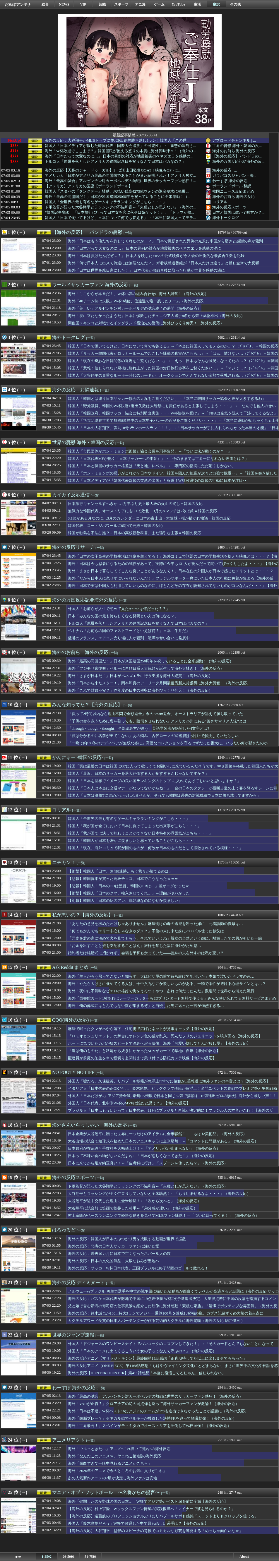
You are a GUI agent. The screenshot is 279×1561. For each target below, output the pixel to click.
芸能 (102, 4)
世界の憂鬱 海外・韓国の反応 (83, 442)
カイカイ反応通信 (71, 494)
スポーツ (121, 4)
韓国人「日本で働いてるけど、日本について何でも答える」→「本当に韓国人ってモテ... (120, 217)
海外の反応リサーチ (73, 547)
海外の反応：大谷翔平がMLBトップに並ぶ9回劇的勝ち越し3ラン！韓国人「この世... (117, 140)
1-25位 (47, 1557)
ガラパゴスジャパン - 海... (234, 175)
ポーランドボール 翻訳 (231, 186)
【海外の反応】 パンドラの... (237, 156)
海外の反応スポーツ (229, 207)
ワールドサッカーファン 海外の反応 (90, 284)
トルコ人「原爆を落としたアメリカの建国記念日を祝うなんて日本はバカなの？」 (115, 161)
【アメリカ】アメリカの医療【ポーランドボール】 (88, 186)
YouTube (178, 4)
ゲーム (159, 4)
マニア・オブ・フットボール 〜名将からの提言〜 (106, 1492)
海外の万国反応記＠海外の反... (238, 161)
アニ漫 (140, 4)
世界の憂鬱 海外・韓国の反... (237, 145)
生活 (197, 4)
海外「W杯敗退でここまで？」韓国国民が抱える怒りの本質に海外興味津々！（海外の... (120, 151)
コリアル (219, 202)
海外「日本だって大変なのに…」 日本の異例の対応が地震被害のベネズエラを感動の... (119, 156)
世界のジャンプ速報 (73, 1334)
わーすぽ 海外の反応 (229, 181)
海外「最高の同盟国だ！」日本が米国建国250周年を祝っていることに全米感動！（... (118, 196)
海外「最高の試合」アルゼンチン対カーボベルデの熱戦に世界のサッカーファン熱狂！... (120, 180)
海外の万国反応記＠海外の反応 (85, 599)
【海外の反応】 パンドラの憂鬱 (87, 232)
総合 (45, 4)
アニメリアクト (68, 1439)
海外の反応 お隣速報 (75, 389)
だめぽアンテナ (18, 4)
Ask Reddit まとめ (70, 967)
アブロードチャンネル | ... (234, 140)
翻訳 (216, 4)
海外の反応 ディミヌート (78, 1282)
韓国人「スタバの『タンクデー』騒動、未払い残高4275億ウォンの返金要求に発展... (117, 191)
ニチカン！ (64, 862)
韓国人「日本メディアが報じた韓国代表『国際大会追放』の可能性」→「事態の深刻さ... (120, 145)
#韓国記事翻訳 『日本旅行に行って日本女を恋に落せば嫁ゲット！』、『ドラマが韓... (119, 212)
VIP (83, 4)
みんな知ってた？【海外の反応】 (87, 704)
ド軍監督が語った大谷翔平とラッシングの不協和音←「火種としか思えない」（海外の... (120, 207)
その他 (235, 4)
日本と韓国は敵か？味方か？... (238, 212)
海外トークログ (225, 217)
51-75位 (90, 1557)
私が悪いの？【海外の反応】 (82, 914)
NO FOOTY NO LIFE (73, 1072)
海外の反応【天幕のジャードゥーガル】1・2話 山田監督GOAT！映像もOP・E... (113, 170)
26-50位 (68, 1557)
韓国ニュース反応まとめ (233, 191)
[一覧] (128, 232)
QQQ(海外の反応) (70, 1019)
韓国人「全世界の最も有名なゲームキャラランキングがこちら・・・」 (106, 202)
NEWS (64, 4)
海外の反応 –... (224, 170)
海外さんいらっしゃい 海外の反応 (89, 1125)
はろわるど (64, 1229)
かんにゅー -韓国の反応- (77, 757)
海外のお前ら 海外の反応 (233, 151)
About (244, 1557)
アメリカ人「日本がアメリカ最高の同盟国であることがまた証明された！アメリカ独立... (120, 175)
